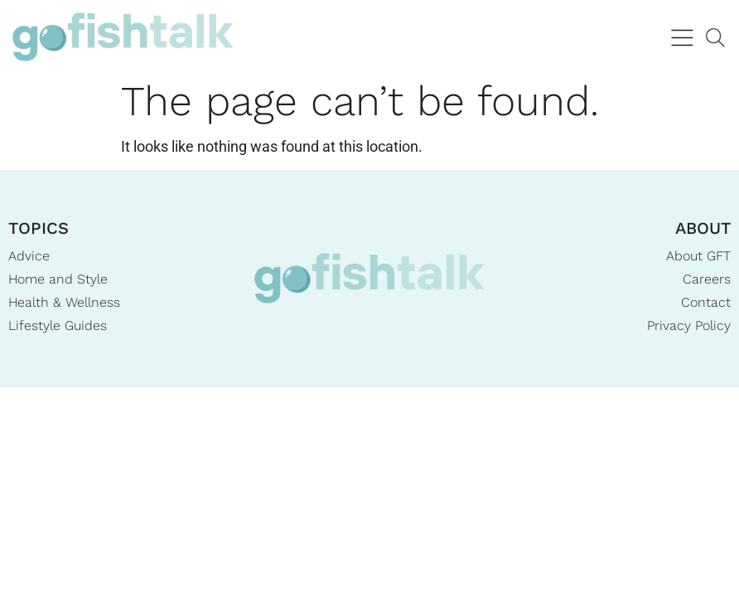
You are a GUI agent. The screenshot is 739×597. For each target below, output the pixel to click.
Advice (29, 256)
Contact (706, 302)
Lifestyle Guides (57, 325)
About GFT (698, 256)
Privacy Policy (689, 325)
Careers (707, 279)
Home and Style (58, 279)
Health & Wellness (64, 302)
